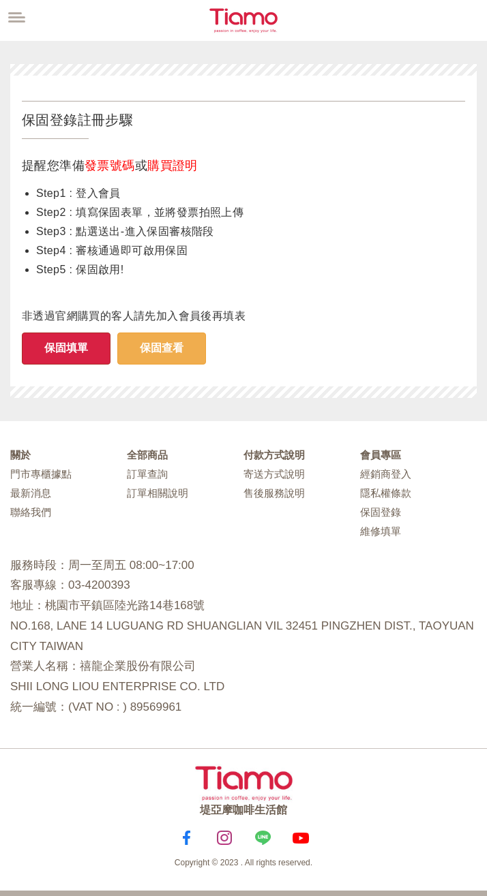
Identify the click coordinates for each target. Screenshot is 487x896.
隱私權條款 (385, 493)
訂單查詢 (147, 474)
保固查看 (161, 348)
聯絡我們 (30, 512)
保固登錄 (380, 512)
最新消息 (30, 493)
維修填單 (380, 531)
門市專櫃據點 (41, 474)
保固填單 (66, 348)
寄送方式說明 (274, 474)
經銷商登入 (385, 474)
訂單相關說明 (157, 493)
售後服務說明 (274, 493)
